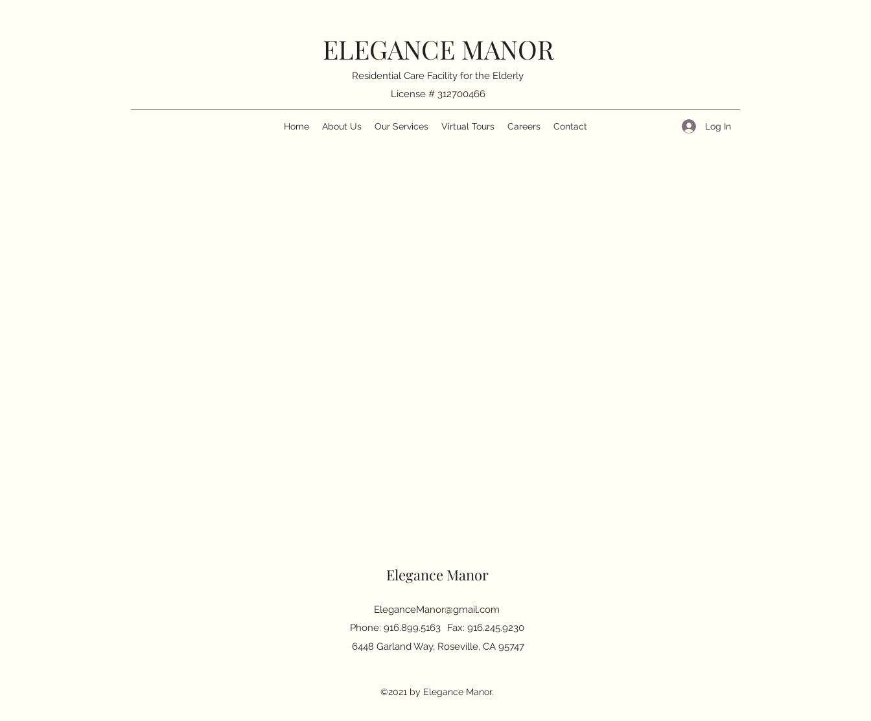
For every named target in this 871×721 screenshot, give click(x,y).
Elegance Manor (437, 574)
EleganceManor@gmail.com (437, 609)
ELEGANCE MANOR (438, 49)
